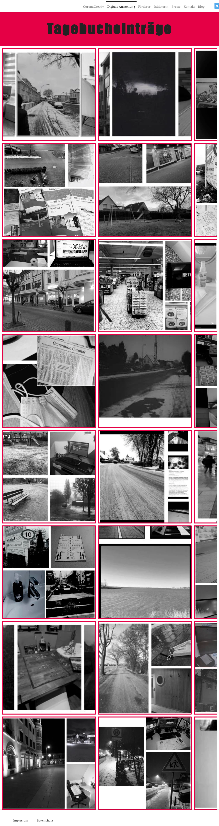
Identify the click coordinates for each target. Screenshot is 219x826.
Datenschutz (45, 820)
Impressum (20, 820)
